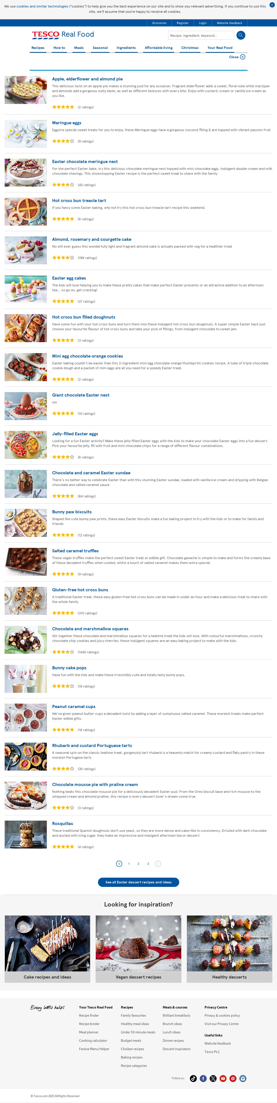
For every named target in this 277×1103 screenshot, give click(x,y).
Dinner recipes (173, 1040)
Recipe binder (89, 1024)
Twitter (213, 1078)
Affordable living (158, 48)
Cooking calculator (93, 1040)
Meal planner (88, 1032)
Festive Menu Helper (94, 1049)
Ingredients (126, 48)
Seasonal (100, 48)
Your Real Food (220, 48)
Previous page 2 (119, 864)
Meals (79, 48)
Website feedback (218, 1043)
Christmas (190, 48)
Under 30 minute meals (138, 1032)
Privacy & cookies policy (222, 1015)
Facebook (203, 1078)
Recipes (37, 48)
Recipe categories (134, 1066)
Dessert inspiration (177, 1049)
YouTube (223, 1078)
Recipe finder (89, 1015)
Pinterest (232, 1078)
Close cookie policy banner (272, 4)
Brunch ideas (172, 1024)
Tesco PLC (212, 1052)
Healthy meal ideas (135, 1024)
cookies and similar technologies (42, 6)
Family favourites (133, 1015)
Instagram (242, 1078)
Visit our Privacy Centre (222, 1024)
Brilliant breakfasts (176, 1015)
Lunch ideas (172, 1032)
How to (59, 48)
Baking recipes (132, 1057)
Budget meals (131, 1040)
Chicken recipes (132, 1049)
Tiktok (193, 1078)
